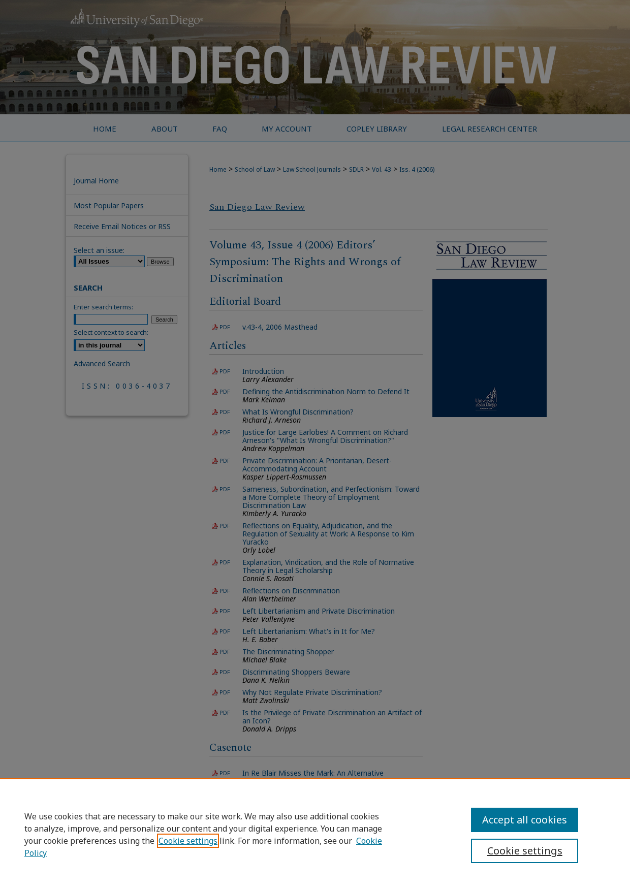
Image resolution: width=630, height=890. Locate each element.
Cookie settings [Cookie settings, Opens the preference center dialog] (524, 850)
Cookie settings (188, 840)
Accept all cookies (524, 820)
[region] (315, 834)
